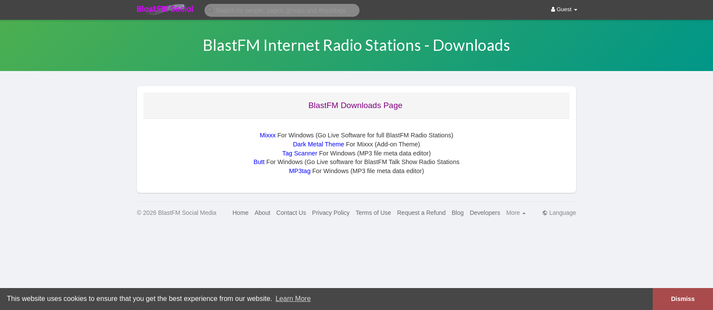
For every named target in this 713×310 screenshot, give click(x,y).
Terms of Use (373, 212)
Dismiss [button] (682, 298)
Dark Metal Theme (318, 144)
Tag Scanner (299, 153)
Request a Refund (421, 212)
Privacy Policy (331, 212)
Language (559, 213)
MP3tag (299, 170)
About (262, 212)
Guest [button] (564, 9)
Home (240, 212)
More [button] (516, 213)
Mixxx (268, 135)
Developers (485, 212)
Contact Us (291, 212)
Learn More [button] (293, 298)
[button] (282, 10)
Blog (458, 212)
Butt (259, 161)
